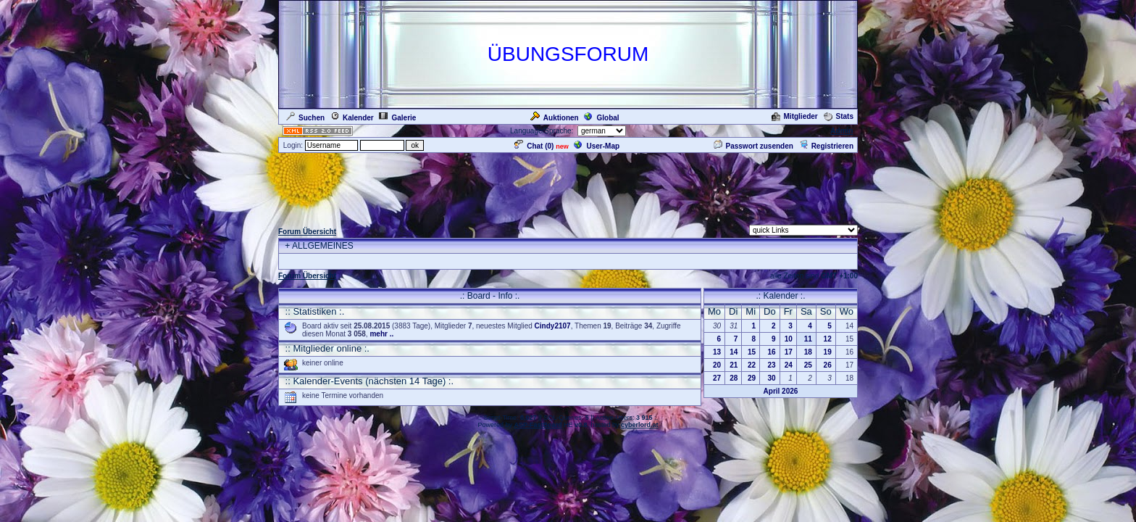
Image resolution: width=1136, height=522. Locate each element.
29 (752, 378)
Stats (838, 116)
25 (808, 365)
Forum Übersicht (307, 232)
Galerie (397, 118)
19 (828, 352)
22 (752, 365)
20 (717, 365)
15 (752, 352)
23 (772, 365)
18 (808, 352)
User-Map (596, 146)
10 (789, 339)
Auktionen (554, 118)
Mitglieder (795, 116)
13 (717, 352)
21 (734, 365)
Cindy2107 (553, 326)
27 (717, 378)
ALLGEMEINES (323, 246)
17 (789, 352)
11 (808, 339)
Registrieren (826, 146)
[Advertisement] (568, 187)
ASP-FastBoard (537, 424)
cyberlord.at (640, 424)
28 (734, 378)
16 (772, 352)
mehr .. (381, 334)
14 (734, 352)
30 (772, 378)
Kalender (352, 118)
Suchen (305, 118)
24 (789, 365)
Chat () (534, 146)
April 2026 (781, 391)
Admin (841, 131)
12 (828, 339)
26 (828, 365)
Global (601, 118)
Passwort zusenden (753, 146)
